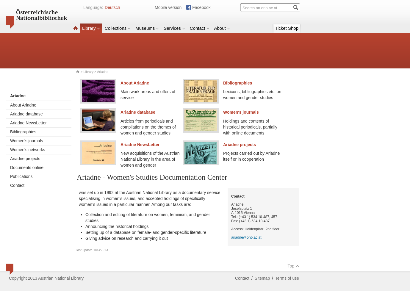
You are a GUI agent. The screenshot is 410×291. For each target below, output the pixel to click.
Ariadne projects (25, 158)
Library (91, 28)
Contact (199, 28)
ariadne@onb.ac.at (246, 237)
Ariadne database (26, 114)
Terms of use (287, 278)
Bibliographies (23, 131)
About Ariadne (23, 105)
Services (174, 28)
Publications (21, 176)
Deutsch (112, 7)
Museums (147, 28)
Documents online (26, 167)
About (222, 28)
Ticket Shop (286, 28)
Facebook (201, 7)
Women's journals (26, 140)
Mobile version (168, 7)
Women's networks (27, 149)
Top (293, 266)
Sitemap (262, 278)
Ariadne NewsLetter (28, 123)
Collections (118, 28)
